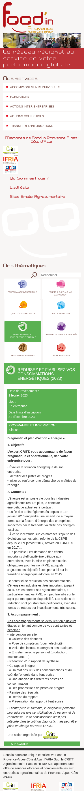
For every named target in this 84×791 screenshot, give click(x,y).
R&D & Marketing (61, 313)
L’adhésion (20, 187)
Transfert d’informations (31, 126)
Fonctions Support (61, 356)
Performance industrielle (22, 292)
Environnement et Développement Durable (23, 335)
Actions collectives (27, 116)
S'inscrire (15, 430)
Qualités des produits (23, 313)
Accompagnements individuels (35, 87)
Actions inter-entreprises (32, 106)
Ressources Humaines (23, 356)
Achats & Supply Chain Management (61, 293)
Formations (19, 96)
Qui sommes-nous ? (29, 178)
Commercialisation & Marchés (61, 334)
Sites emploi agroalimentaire (37, 196)
